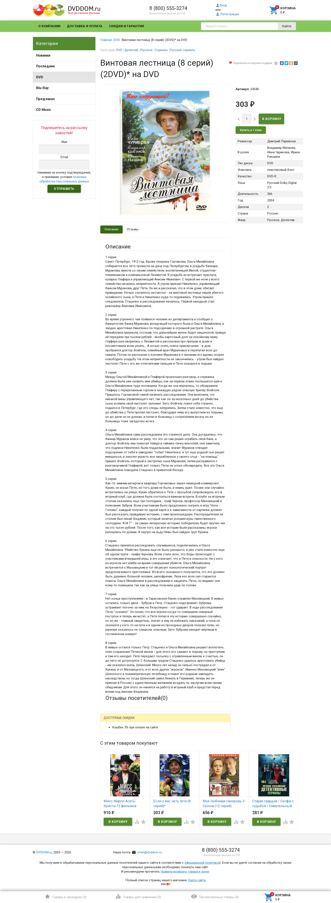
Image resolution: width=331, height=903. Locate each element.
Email (109, 747)
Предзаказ (45, 99)
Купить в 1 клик (251, 130)
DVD (39, 77)
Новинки (43, 55)
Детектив (131, 50)
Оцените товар (116, 775)
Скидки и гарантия (126, 26)
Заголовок (113, 763)
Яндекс (184, 721)
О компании (49, 26)
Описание (111, 229)
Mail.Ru (132, 721)
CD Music (43, 110)
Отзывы (132, 229)
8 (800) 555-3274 (168, 8)
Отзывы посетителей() (136, 698)
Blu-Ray (42, 88)
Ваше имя (112, 736)
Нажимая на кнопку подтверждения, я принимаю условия (64, 177)
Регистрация (227, 14)
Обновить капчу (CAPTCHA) (158, 832)
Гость (111, 720)
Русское (147, 50)
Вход (221, 5)
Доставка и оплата (84, 26)
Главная (106, 40)
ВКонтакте (158, 721)
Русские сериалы (182, 50)
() (65, 896)
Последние (45, 66)
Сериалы (161, 50)
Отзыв (110, 782)
